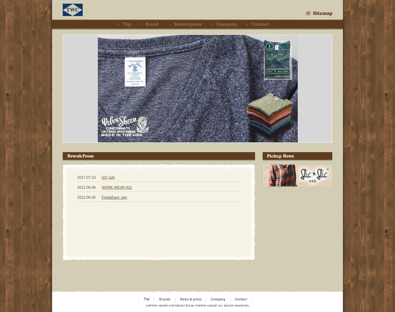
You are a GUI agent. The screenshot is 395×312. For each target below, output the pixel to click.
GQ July (108, 177)
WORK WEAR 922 (117, 187)
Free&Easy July (114, 197)
